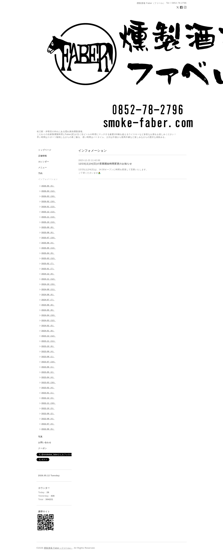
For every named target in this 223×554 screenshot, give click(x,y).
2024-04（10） (49, 315)
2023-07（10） (49, 362)
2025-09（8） (48, 227)
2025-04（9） (48, 253)
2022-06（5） (48, 429)
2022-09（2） (48, 413)
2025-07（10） (49, 238)
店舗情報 (42, 156)
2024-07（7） (48, 300)
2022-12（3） (48, 398)
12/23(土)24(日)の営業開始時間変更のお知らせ (105, 163)
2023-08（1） (48, 357)
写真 (40, 437)
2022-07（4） (48, 424)
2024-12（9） (48, 274)
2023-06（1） (48, 367)
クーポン (42, 448)
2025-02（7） (48, 263)
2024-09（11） (49, 289)
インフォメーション (48, 179)
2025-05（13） (49, 248)
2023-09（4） (48, 351)
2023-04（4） (48, 377)
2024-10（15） (49, 284)
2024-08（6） (48, 295)
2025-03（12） (49, 258)
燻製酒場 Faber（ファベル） (58, 548)
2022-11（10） (49, 403)
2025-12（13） (49, 212)
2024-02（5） (48, 326)
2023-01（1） (48, 393)
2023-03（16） (49, 382)
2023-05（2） (48, 372)
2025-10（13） (49, 222)
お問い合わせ (44, 442)
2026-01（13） (49, 207)
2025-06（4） (48, 243)
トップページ (44, 150)
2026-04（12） (49, 191)
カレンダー (43, 162)
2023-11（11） (49, 341)
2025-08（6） (48, 232)
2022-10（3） (48, 408)
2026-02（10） (49, 201)
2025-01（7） (48, 269)
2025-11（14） (49, 217)
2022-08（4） (48, 419)
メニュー (42, 167)
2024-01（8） (48, 331)
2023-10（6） (48, 346)
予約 (40, 173)
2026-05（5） (48, 186)
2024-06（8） (48, 305)
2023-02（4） (48, 388)
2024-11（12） (49, 279)
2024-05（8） (48, 310)
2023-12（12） (49, 336)
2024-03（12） (49, 320)
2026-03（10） (49, 196)
